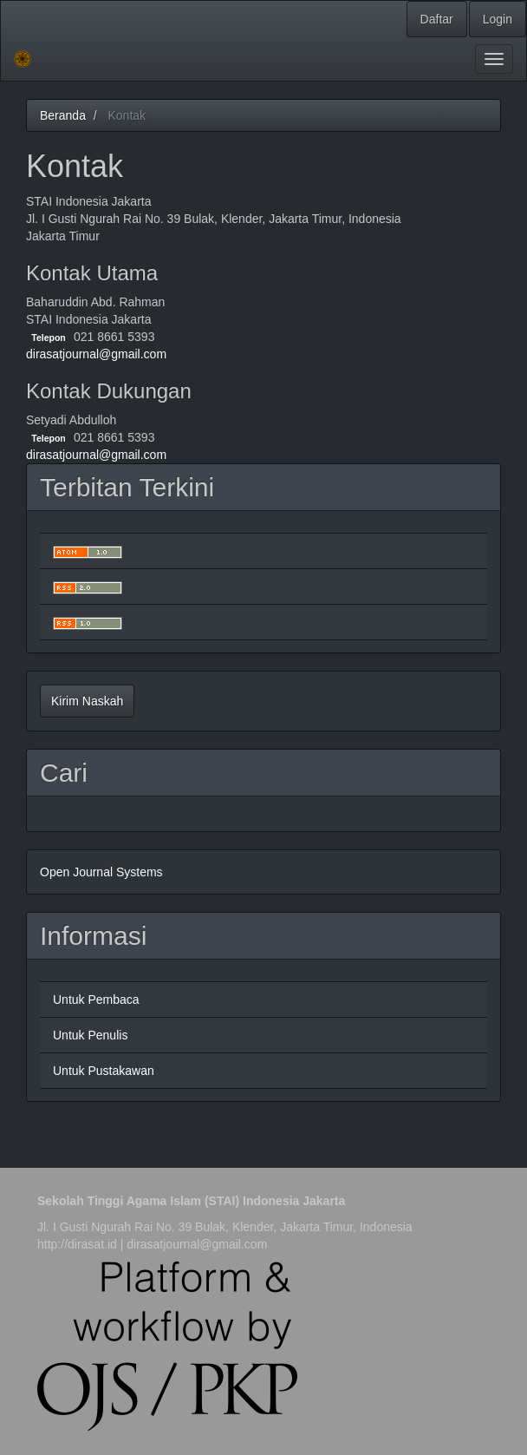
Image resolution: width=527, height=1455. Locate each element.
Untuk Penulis (90, 1035)
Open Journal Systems (101, 872)
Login (497, 19)
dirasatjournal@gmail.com (96, 354)
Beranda (63, 115)
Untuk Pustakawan (103, 1071)
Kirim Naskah (87, 701)
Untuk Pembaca (96, 999)
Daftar (436, 19)
